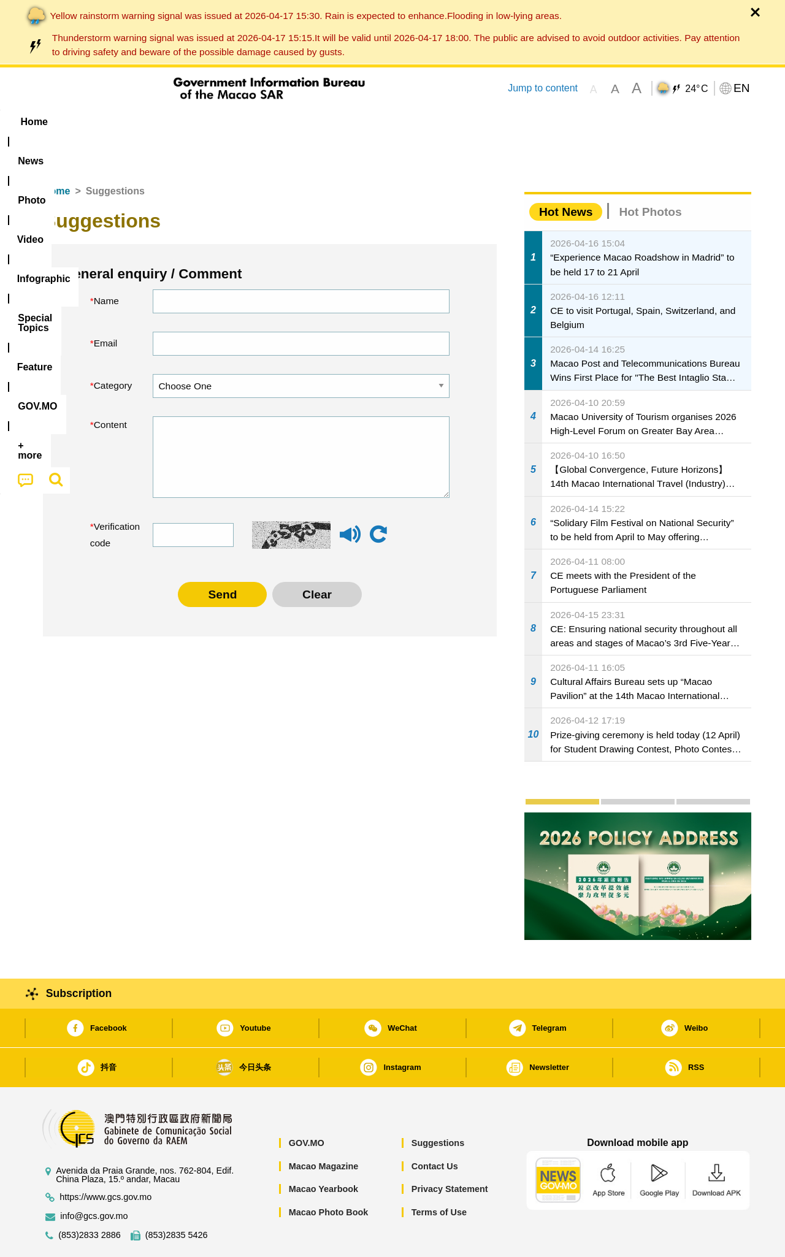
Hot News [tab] (565, 174)
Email (106, 305)
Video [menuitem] (216, 122)
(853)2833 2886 (89, 1197)
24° (696, 89)
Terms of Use (439, 1175)
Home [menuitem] (58, 122)
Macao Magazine (324, 1129)
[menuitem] (111, 122)
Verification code (112, 497)
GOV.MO (306, 1105)
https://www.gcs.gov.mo (105, 1159)
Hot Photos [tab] (650, 174)
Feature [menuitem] (440, 122)
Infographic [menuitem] (280, 122)
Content (110, 387)
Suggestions (438, 1105)
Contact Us (435, 1129)
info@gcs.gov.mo (94, 1178)
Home (56, 153)
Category (113, 348)
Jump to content (543, 88)
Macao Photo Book (329, 1175)
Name (106, 263)
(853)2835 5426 (176, 1197)
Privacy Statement (450, 1151)
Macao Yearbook (323, 1151)
